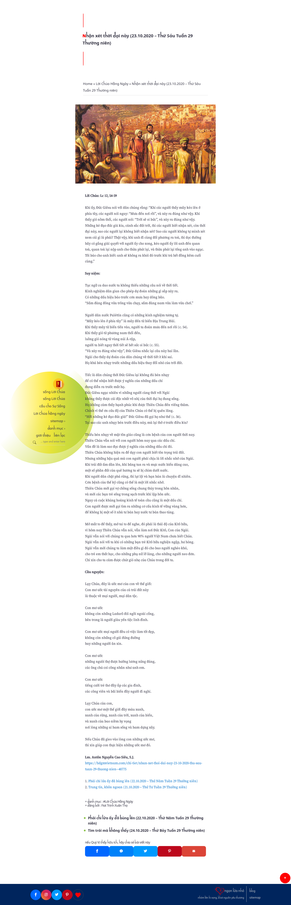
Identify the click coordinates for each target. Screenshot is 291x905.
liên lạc (59, 435)
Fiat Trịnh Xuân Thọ (114, 805)
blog (252, 891)
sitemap (57, 421)
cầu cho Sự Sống (52, 406)
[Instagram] (46, 895)
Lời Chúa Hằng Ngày (119, 801)
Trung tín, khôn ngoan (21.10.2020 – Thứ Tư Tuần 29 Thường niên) (137, 787)
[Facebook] (97, 851)
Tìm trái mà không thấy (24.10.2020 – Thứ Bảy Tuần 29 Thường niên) (146, 830)
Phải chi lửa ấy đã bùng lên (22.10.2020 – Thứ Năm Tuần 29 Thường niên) (143, 780)
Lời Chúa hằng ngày (49, 413)
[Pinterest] (170, 851)
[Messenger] (121, 851)
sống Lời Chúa (54, 392)
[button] (285, 878)
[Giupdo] (78, 894)
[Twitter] (145, 851)
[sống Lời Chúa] (47, 384)
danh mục (56, 428)
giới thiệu (43, 435)
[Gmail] (194, 851)
